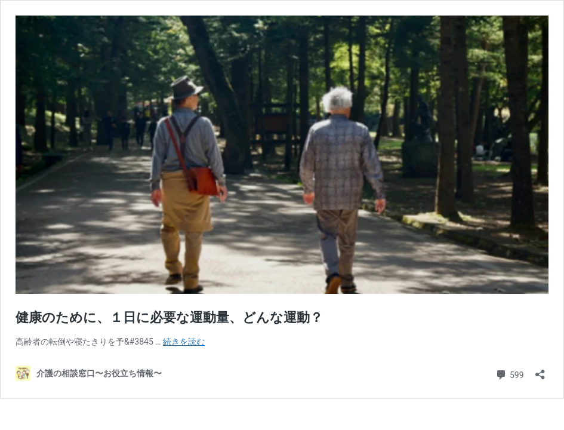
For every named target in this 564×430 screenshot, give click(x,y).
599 (509, 373)
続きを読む (184, 341)
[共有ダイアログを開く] (540, 370)
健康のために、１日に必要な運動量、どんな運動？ (169, 317)
